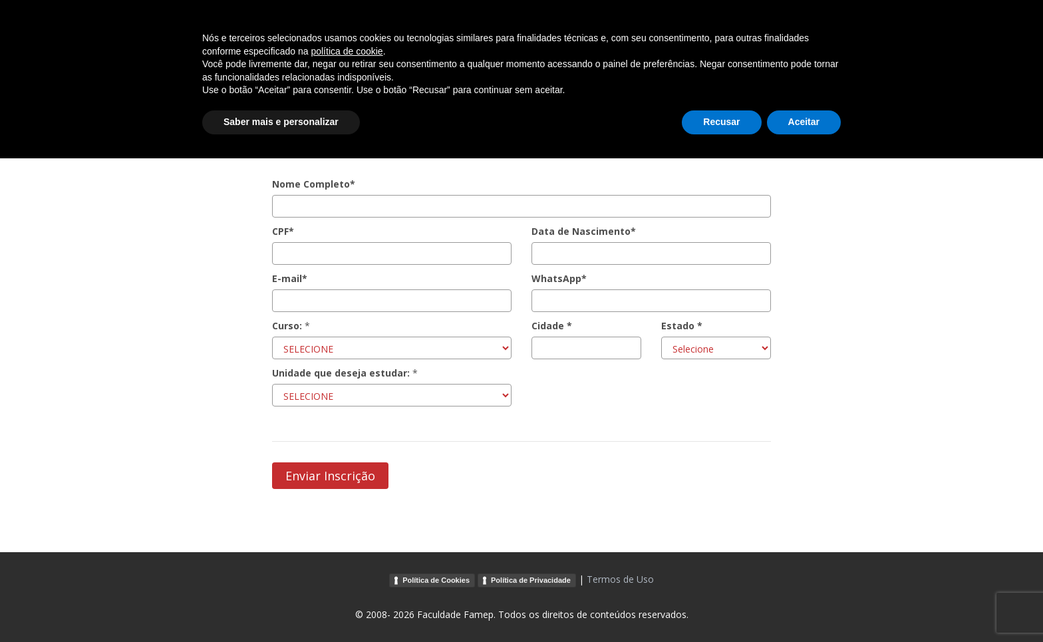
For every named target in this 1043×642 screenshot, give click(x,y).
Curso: (287, 325)
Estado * (681, 325)
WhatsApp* (559, 278)
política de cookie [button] (346, 535)
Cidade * (551, 325)
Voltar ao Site (849, 29)
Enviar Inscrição (330, 476)
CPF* (283, 231)
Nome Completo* (313, 184)
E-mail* (289, 278)
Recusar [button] (721, 605)
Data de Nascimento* (583, 231)
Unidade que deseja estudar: (341, 373)
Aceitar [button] (804, 605)
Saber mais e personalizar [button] (281, 605)
